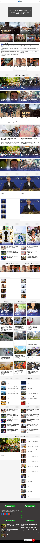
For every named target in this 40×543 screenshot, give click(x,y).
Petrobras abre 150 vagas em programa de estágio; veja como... (6, 343)
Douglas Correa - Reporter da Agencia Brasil (32, 394)
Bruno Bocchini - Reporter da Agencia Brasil (19, 329)
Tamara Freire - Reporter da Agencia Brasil (19, 314)
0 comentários (23, 15)
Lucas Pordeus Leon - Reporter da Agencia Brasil (29, 140)
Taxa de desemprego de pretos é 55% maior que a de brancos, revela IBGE (6, 311)
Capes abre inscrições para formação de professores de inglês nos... (32, 327)
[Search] (39, 1)
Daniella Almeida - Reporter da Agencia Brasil (33, 359)
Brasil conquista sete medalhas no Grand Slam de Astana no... (32, 242)
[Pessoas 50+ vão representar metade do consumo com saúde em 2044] (30, 28)
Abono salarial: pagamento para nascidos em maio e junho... (6, 67)
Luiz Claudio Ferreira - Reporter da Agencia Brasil (31, 287)
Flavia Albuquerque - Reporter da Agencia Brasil (31, 399)
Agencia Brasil (17, 69)
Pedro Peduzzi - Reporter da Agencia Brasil (32, 297)
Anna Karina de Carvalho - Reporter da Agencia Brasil (32, 282)
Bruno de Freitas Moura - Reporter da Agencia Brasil (9, 140)
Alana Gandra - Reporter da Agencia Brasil (18, 343)
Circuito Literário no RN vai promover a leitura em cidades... (33, 39)
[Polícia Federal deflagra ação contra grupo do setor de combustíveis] (10, 28)
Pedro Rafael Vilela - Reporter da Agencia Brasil (19, 373)
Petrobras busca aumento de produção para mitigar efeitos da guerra (6, 327)
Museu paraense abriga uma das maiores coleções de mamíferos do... (19, 39)
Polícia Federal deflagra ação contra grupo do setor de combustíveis (20, 12)
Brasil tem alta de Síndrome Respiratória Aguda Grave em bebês (20, 311)
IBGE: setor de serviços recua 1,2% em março (27, 45)
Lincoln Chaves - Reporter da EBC (12, 254)
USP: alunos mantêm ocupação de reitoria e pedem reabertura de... (33, 342)
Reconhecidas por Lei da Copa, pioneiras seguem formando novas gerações (12, 252)
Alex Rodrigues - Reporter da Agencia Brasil (32, 69)
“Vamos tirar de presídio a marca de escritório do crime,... (15, 273)
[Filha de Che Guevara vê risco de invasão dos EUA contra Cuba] (6, 38)
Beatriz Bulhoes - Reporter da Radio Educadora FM (12, 389)
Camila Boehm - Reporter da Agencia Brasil (28, 101)
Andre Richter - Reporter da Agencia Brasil (12, 282)
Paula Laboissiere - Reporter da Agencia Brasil (28, 120)
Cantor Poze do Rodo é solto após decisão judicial (5, 273)
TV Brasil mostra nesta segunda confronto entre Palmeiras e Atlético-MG (18, 242)
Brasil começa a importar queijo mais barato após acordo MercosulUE (6, 372)
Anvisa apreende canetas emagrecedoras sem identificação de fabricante (19, 356)
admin (3, 70)
